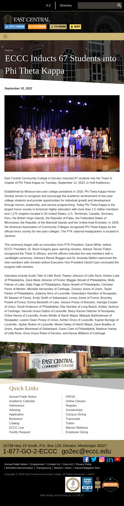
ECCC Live (16, 427)
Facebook (86, 459)
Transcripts (73, 418)
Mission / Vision (63, 468)
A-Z (48, 5)
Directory (66, 5)
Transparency (43, 468)
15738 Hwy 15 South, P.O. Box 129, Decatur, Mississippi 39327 (55, 446)
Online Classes (76, 401)
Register (71, 405)
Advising (14, 410)
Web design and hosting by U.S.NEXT (62, 495)
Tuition (70, 423)
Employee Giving (77, 432)
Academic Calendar (22, 401)
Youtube (117, 459)
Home (9, 50)
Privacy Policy (83, 464)
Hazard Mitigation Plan (87, 468)
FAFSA (70, 396)
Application (16, 414)
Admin (91, 474)
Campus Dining (76, 414)
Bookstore (16, 418)
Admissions (16, 405)
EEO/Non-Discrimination (19, 468)
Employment (38, 464)
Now (16, 26)
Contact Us (53, 464)
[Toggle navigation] (5, 36)
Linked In (109, 459)
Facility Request (19, 432)
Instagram (101, 459)
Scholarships (74, 410)
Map (77, 26)
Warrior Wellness (77, 427)
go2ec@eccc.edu (86, 451)
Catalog (14, 423)
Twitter (94, 459)
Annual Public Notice (23, 396)
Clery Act (68, 464)
